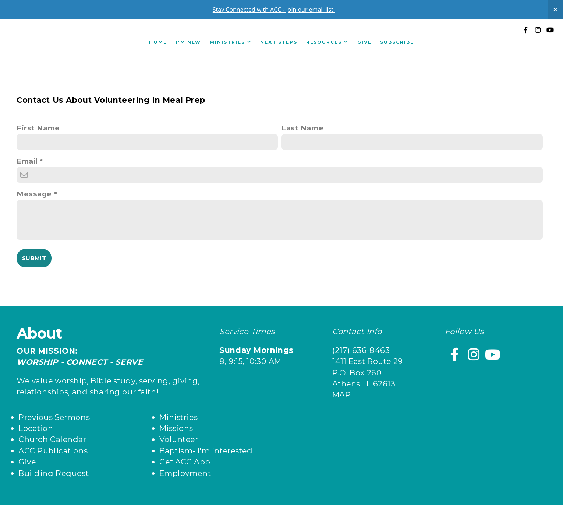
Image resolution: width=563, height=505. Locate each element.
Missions (176, 428)
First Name (38, 128)
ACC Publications (53, 450)
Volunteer (178, 439)
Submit (34, 258)
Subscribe (397, 42)
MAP (341, 394)
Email (27, 161)
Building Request (53, 473)
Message (34, 194)
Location (35, 428)
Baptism (176, 450)
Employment (185, 473)
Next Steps (278, 42)
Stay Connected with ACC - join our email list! (274, 10)
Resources (327, 42)
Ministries (230, 42)
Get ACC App (184, 461)
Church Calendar (52, 439)
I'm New (188, 42)
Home (158, 42)
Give (364, 42)
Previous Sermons (54, 417)
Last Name (302, 128)
